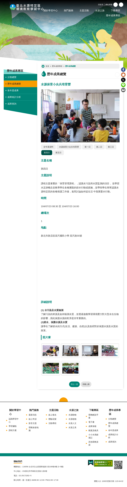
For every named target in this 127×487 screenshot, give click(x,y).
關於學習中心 (15, 412)
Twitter (123, 80)
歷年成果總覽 (14, 84)
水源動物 (72, 415)
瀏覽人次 (97, 481)
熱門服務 (68, 10)
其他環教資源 (93, 443)
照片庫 (47, 337)
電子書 (91, 422)
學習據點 (13, 426)
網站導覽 (108, 5)
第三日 (111, 147)
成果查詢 (11, 104)
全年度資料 (48, 147)
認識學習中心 (14, 420)
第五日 (58, 153)
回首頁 (100, 5)
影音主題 (33, 423)
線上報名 (52, 415)
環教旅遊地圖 (34, 429)
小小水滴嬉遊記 (93, 436)
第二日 (99, 147)
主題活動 (84, 10)
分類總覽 (11, 77)
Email (123, 90)
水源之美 (72, 427)
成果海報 (92, 426)
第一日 (88, 147)
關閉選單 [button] (63, 399)
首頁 (47, 66)
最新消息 (33, 415)
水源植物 (72, 419)
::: (1, 1)
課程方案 (13, 430)
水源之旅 (100, 10)
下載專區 (115, 10)
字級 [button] (115, 4)
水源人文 (72, 423)
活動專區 (52, 423)
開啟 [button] (121, 4)
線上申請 (33, 419)
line (123, 85)
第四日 (47, 153)
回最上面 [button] (86, 384)
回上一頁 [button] (74, 384)
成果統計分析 (14, 97)
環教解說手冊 (93, 416)
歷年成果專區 (113, 15)
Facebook (123, 69)
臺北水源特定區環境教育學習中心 (27, 7)
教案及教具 (93, 430)
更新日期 (110, 481)
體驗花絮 (52, 419)
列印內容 (117, 74)
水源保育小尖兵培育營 (69, 147)
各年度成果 (13, 90)
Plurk (123, 74)
